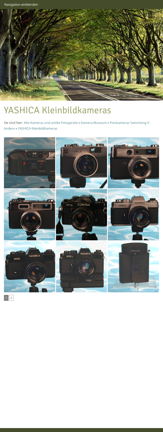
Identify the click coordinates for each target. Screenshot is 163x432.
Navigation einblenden (21, 4)
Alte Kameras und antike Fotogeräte (51, 123)
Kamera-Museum (94, 123)
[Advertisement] (16, 362)
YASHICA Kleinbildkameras (37, 128)
